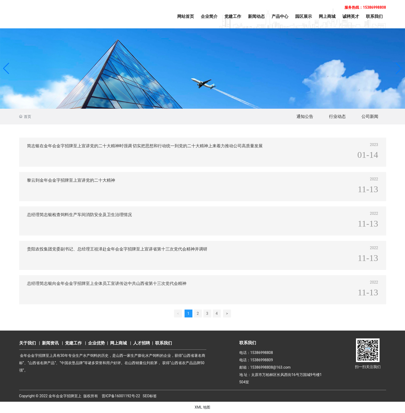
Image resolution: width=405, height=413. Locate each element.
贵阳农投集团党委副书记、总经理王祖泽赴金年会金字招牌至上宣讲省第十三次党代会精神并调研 (117, 249)
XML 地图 (202, 407)
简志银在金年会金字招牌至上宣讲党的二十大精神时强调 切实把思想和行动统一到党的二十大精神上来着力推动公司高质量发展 (145, 145)
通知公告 (304, 116)
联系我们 (163, 343)
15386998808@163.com (270, 367)
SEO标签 (150, 396)
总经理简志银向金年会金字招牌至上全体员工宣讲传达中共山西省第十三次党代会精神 (106, 283)
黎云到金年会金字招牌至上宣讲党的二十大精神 (71, 180)
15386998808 (261, 353)
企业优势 (96, 343)
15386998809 (261, 360)
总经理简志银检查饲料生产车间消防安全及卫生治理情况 (79, 214)
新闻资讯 (50, 343)
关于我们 (27, 343)
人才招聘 (141, 343)
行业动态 (337, 116)
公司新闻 (369, 116)
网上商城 (118, 343)
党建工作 (73, 343)
